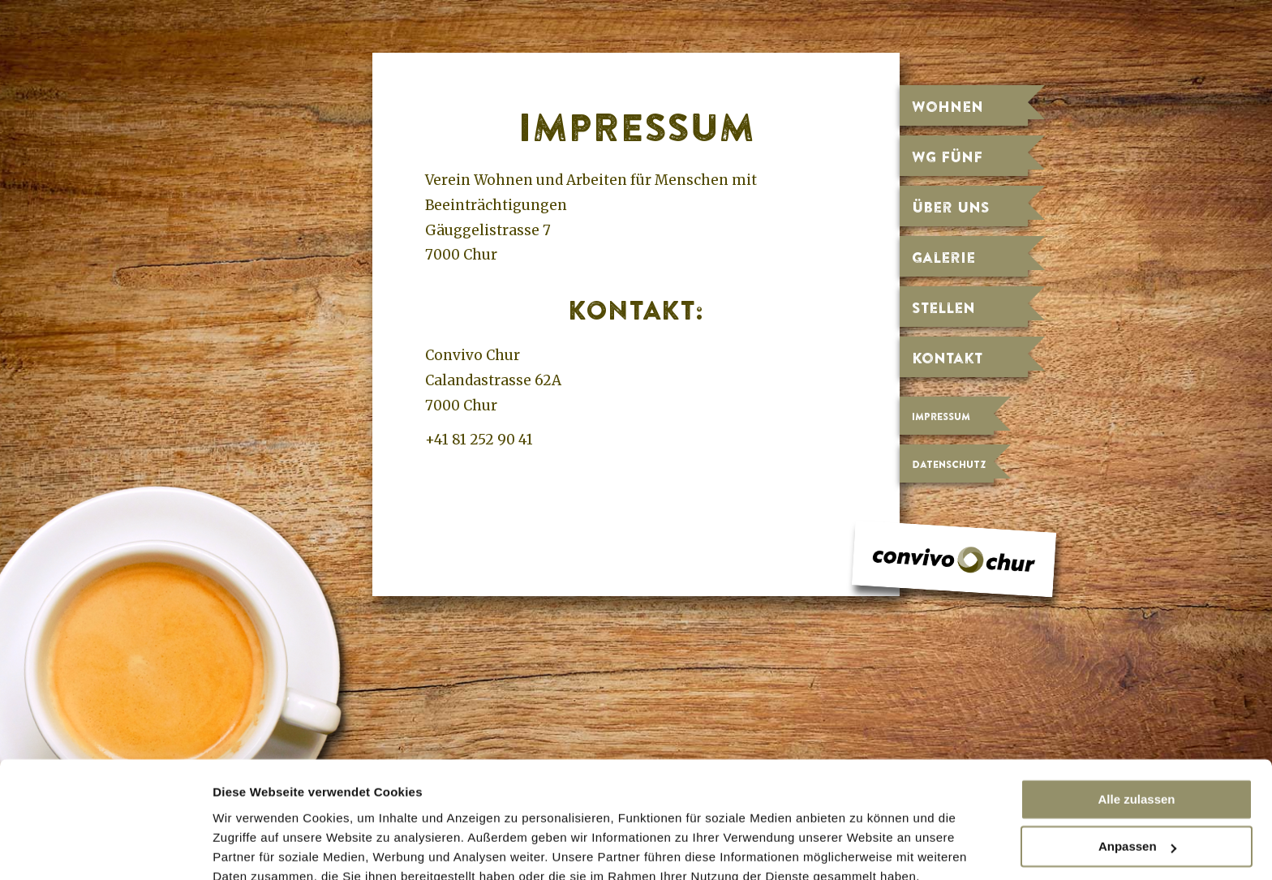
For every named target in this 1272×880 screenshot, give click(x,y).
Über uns (951, 206)
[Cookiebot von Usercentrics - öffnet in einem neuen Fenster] (105, 848)
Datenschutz (949, 464)
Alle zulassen (1136, 726)
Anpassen (1137, 773)
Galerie (943, 257)
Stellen (943, 307)
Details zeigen (253, 849)
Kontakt (947, 357)
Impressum (941, 416)
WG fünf (947, 156)
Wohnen (947, 106)
